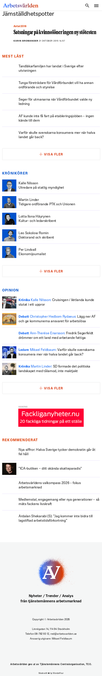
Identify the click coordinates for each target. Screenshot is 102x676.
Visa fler (53, 154)
